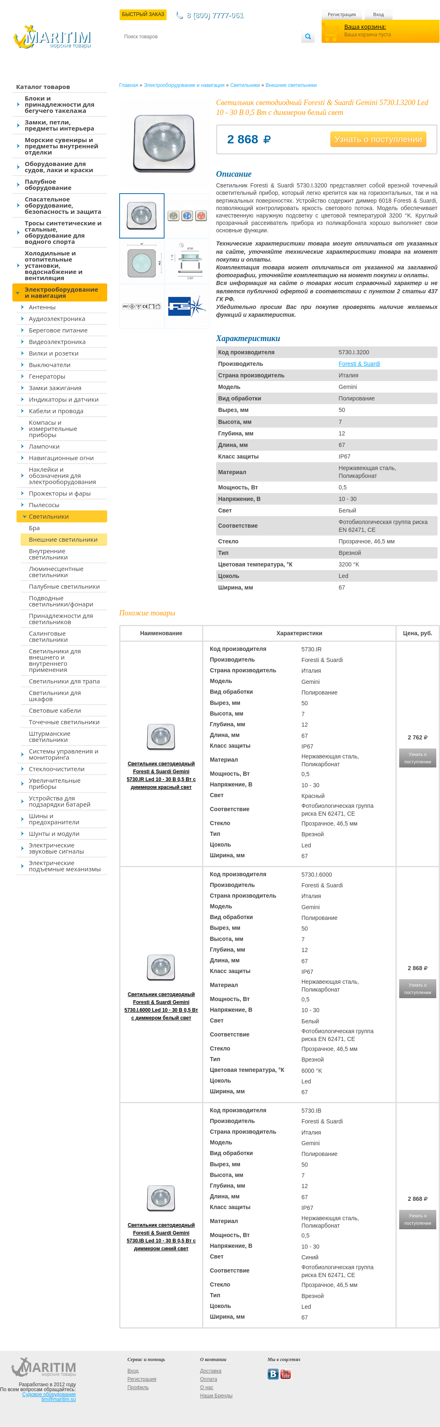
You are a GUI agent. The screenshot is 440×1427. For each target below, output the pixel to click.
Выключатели (50, 364)
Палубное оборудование (48, 184)
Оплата (192, 50)
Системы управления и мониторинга (64, 754)
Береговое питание (58, 330)
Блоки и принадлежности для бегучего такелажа (59, 104)
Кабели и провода (56, 411)
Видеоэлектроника (57, 341)
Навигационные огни (61, 458)
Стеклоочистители (57, 769)
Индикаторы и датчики (64, 399)
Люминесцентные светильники (56, 571)
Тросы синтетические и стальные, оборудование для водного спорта (63, 232)
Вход (378, 14)
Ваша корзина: (365, 26)
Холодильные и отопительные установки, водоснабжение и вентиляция (53, 265)
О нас (206, 1387)
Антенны (42, 307)
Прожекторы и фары (60, 493)
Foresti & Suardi (359, 363)
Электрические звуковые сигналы (56, 848)
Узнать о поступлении (378, 139)
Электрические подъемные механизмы (65, 866)
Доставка (164, 50)
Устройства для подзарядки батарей (60, 801)
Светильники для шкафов (55, 695)
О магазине (222, 50)
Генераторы (47, 376)
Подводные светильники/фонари (61, 601)
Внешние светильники (63, 539)
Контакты (133, 50)
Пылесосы (44, 505)
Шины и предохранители (54, 819)
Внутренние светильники (48, 554)
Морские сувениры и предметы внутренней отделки (62, 146)
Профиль (138, 1387)
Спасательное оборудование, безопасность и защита (63, 205)
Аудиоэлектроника (57, 318)
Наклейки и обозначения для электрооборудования (62, 475)
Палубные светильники (64, 586)
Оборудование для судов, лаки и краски (59, 166)
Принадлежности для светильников (61, 618)
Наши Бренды (216, 1396)
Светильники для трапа (64, 681)
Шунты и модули (54, 833)
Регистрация (342, 14)
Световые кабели (55, 710)
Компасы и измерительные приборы (53, 428)
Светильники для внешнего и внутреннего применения (55, 660)
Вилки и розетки (54, 353)
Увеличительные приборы (54, 783)
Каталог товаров (43, 86)
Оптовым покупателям (275, 50)
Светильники (49, 516)
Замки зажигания (55, 388)
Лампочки (44, 446)
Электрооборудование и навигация (61, 292)
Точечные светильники (64, 722)
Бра (34, 528)
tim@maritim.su (58, 1399)
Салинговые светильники (48, 636)
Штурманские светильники (50, 736)
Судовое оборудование (49, 1394)
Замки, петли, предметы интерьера (59, 125)
